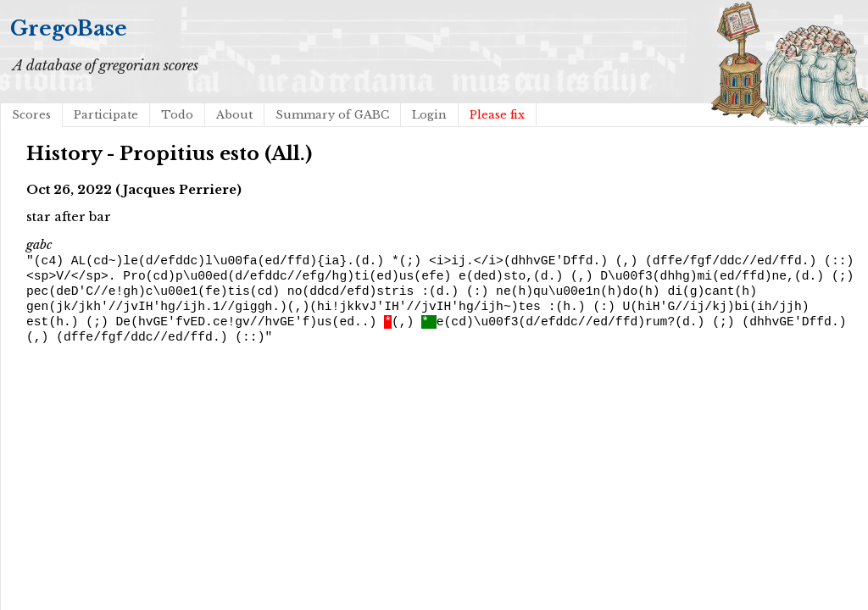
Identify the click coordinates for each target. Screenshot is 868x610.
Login (429, 115)
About (234, 115)
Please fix (497, 115)
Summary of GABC (332, 115)
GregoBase (68, 28)
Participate (106, 115)
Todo (177, 115)
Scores (31, 115)
